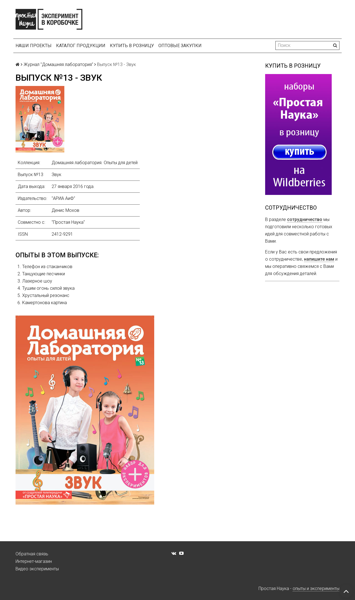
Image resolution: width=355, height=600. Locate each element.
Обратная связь (32, 553)
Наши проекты (34, 45)
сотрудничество (304, 219)
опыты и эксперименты (316, 588)
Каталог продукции (80, 45)
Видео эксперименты (37, 568)
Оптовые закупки (180, 45)
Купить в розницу (132, 45)
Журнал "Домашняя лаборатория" (58, 64)
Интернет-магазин (34, 561)
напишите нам (319, 259)
